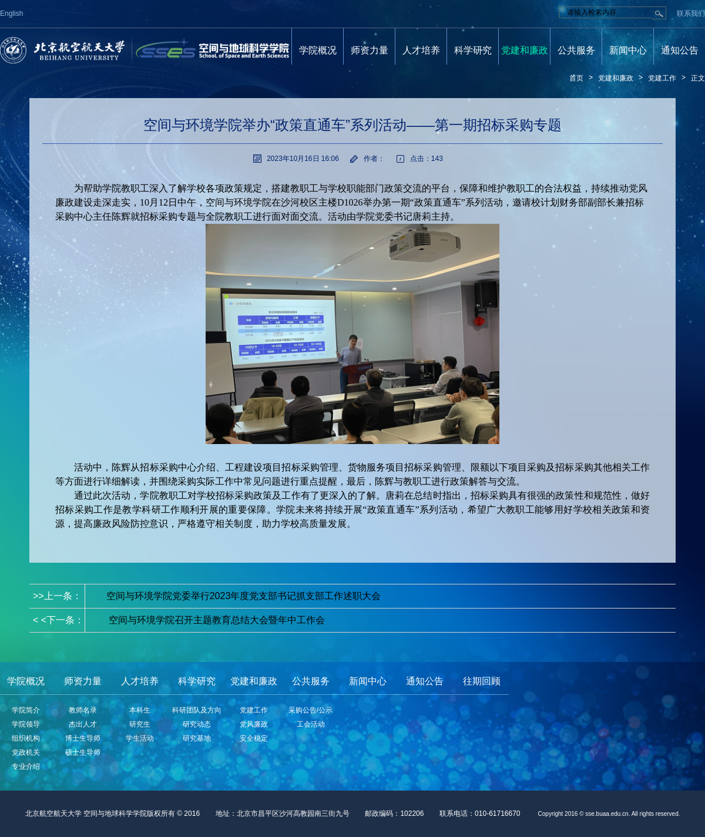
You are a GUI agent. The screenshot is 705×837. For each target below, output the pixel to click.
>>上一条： (207, 596)
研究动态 (197, 724)
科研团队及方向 (196, 710)
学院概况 (318, 50)
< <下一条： (179, 620)
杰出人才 (83, 724)
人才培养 (421, 50)
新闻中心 (628, 50)
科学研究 (473, 50)
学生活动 (140, 738)
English (11, 13)
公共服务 (576, 50)
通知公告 (680, 50)
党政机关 (26, 752)
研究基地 (197, 738)
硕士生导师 (82, 752)
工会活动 (311, 724)
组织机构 (26, 738)
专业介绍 (26, 766)
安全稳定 (254, 738)
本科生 (139, 710)
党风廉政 (254, 724)
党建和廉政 (524, 50)
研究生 (139, 724)
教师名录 (83, 710)
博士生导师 (82, 738)
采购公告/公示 (310, 710)
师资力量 (369, 50)
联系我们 (691, 13)
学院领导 (26, 724)
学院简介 (26, 710)
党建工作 (662, 78)
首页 (576, 78)
